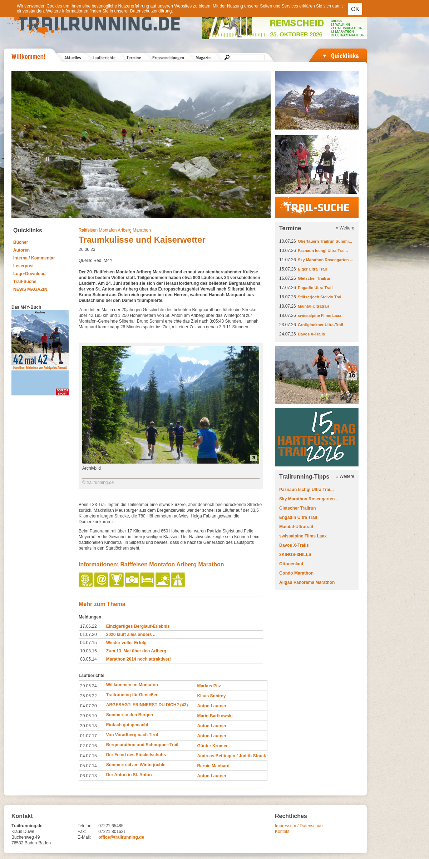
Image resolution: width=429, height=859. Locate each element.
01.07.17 (88, 735)
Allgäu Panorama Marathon (307, 582)
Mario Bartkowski (214, 715)
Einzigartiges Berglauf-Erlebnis (138, 626)
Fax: (82, 831)
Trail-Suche (24, 281)
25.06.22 (88, 695)
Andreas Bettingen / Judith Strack (231, 755)
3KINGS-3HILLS (295, 554)
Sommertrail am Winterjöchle (136, 764)
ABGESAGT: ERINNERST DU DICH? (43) (147, 704)
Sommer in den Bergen (129, 714)
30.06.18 (88, 725)
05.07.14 (88, 765)
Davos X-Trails (311, 334)
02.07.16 (88, 745)
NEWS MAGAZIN (30, 289)
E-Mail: (84, 837)
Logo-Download (29, 273)
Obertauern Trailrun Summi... (325, 241)
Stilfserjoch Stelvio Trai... (321, 297)
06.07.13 (88, 775)
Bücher (20, 242)
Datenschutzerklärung (151, 11)
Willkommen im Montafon (132, 684)
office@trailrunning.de (121, 837)
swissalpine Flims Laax (319, 315)
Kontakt (282, 831)
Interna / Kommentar (34, 258)
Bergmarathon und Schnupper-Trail (142, 744)
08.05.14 (88, 659)
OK (355, 9)
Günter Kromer (212, 745)
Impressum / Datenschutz (299, 825)
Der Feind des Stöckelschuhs (136, 754)
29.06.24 (88, 685)
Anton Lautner (211, 705)
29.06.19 (88, 715)
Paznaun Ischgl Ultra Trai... (323, 250)
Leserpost (23, 265)
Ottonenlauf (291, 563)
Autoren (21, 250)
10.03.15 (88, 650)
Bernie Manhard (213, 765)
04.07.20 (88, 705)
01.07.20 (88, 634)
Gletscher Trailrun (314, 278)
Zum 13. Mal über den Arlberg (136, 650)
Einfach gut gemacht (127, 724)
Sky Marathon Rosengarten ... (325, 260)
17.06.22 (88, 626)
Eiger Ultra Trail (312, 269)
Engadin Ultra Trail (315, 288)
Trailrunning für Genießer (132, 694)
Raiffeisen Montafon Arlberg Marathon (115, 230)
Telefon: (85, 825)
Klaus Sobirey (211, 695)
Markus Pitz (209, 685)
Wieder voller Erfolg (126, 642)
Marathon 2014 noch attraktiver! (138, 659)
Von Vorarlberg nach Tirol (132, 734)
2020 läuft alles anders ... (131, 634)
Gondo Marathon (296, 573)
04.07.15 (88, 642)
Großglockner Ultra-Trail (320, 325)
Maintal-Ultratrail (313, 306)
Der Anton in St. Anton (129, 774)
